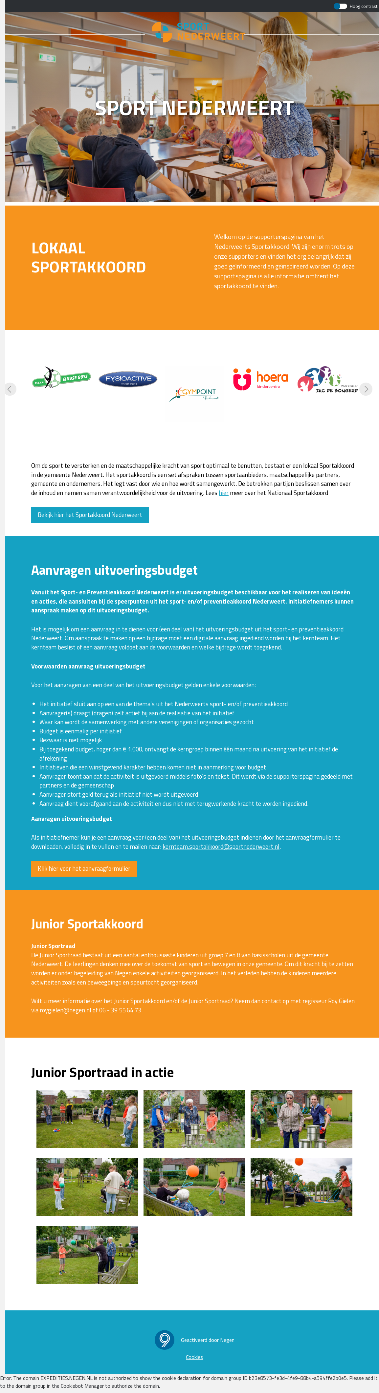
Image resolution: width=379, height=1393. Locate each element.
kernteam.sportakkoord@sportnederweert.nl (221, 846)
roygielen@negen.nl (66, 1010)
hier (224, 492)
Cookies (194, 1357)
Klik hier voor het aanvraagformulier (84, 868)
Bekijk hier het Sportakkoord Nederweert (90, 514)
